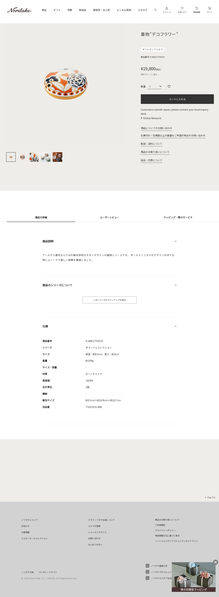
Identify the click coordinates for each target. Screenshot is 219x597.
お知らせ (25, 525)
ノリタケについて (29, 519)
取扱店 (82, 10)
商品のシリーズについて (57, 285)
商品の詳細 (41, 217)
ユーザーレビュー (109, 217)
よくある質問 (124, 10)
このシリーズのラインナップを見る (109, 299)
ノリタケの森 (27, 572)
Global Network (152, 118)
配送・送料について (151, 143)
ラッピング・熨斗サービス (178, 217)
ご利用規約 (160, 524)
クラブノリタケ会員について (101, 519)
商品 (44, 10)
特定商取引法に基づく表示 (167, 535)
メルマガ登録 (94, 525)
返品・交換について (151, 160)
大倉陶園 (25, 532)
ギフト (57, 10)
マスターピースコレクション (34, 538)
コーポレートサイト (48, 572)
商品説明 (47, 241)
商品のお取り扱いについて (155, 152)
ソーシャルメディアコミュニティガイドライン (176, 540)
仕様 (45, 326)
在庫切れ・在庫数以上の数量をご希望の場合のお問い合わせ (173, 135)
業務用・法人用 (101, 10)
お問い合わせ (94, 538)
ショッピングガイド (97, 532)
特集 (69, 10)
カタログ (142, 10)
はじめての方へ (95, 544)
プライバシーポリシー (165, 530)
